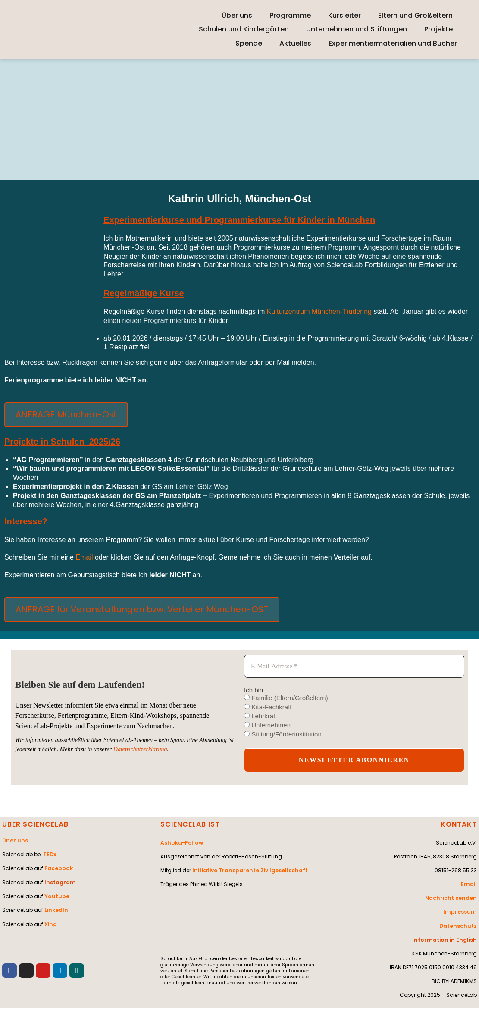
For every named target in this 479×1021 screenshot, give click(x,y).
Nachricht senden (452, 898)
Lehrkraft (260, 716)
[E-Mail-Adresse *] (354, 666)
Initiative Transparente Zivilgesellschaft (248, 870)
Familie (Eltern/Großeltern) (286, 698)
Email (84, 557)
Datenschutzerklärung (140, 749)
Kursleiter (344, 15)
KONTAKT (459, 824)
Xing (50, 923)
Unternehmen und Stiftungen (356, 29)
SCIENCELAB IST (190, 824)
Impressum (461, 911)
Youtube (56, 895)
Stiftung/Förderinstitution (283, 734)
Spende (248, 43)
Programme (290, 15)
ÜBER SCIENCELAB (35, 824)
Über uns (237, 15)
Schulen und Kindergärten (244, 29)
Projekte (438, 29)
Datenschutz (459, 925)
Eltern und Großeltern (415, 15)
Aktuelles (295, 43)
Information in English (446, 939)
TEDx (49, 854)
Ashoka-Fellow (181, 842)
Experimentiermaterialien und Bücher (393, 43)
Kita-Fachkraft (268, 707)
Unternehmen (267, 725)
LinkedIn (55, 909)
